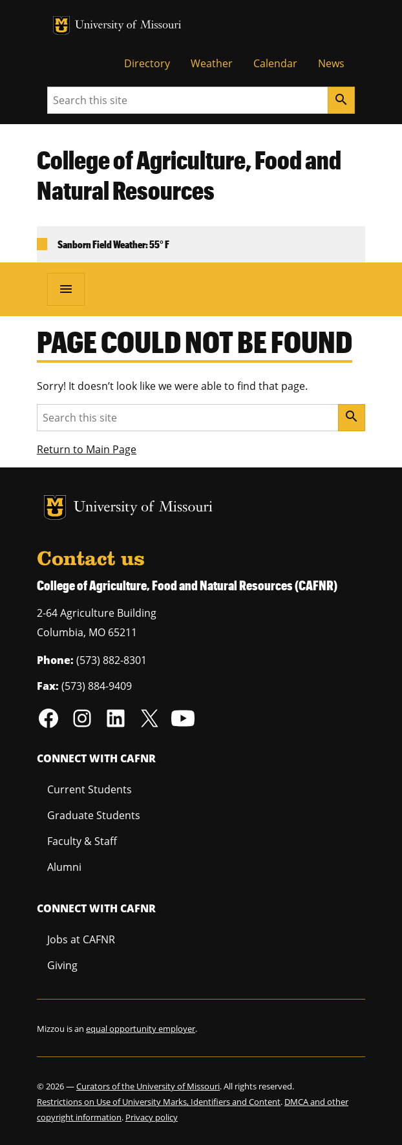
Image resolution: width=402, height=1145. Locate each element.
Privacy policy (151, 1117)
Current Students (89, 789)
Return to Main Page (86, 449)
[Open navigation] (66, 289)
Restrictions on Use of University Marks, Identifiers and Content (158, 1102)
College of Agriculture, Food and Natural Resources (189, 175)
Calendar (275, 63)
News (331, 63)
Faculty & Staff (82, 841)
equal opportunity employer (140, 1028)
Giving (62, 965)
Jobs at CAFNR (81, 939)
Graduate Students (93, 815)
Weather (212, 63)
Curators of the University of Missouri (148, 1086)
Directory (147, 63)
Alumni (64, 867)
